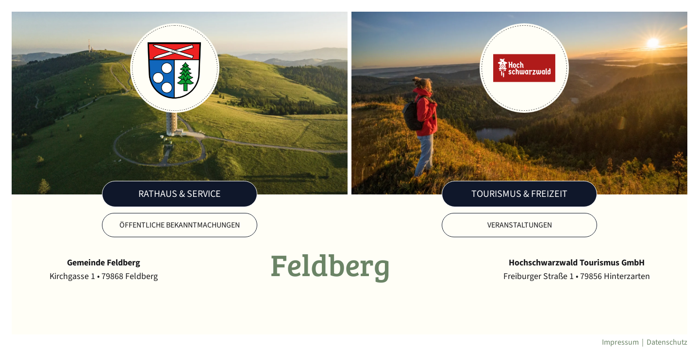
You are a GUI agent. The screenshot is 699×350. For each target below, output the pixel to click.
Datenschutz (667, 342)
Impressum (620, 342)
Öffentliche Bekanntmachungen (179, 225)
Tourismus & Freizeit (519, 194)
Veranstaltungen (519, 225)
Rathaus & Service (179, 194)
